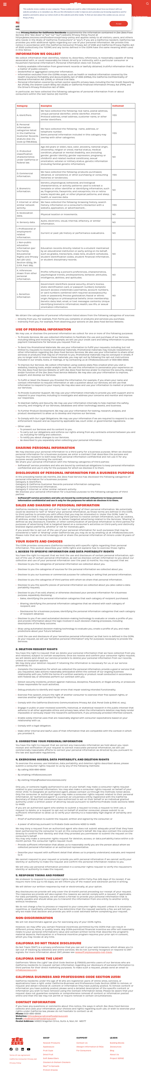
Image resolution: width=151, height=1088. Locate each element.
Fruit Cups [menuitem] (48, 1050)
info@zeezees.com (26, 970)
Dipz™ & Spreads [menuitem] (51, 1066)
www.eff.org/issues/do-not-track (93, 952)
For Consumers (139, 16)
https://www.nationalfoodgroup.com (48, 1016)
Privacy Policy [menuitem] (15, 1063)
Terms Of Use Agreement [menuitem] (20, 1055)
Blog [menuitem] (112, 1050)
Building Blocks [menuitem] (117, 1043)
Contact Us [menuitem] (81, 1043)
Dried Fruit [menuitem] (48, 1054)
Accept (118, 24)
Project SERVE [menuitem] (117, 1058)
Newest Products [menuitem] (51, 1043)
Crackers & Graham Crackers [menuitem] (56, 1062)
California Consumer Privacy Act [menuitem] (23, 1059)
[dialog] (75, 17)
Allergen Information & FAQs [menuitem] (89, 1046)
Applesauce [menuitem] (48, 1046)
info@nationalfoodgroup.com (39, 1018)
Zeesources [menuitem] (115, 1046)
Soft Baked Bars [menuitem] (51, 1058)
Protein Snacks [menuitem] (50, 1070)
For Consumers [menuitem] (83, 1050)
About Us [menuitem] (114, 1054)
